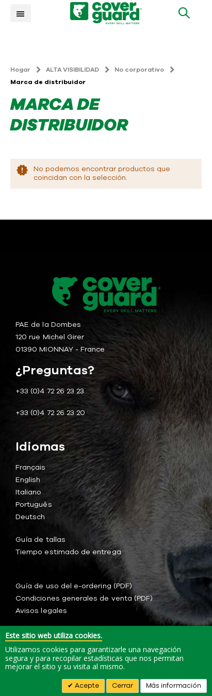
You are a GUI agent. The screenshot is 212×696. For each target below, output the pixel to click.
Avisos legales (41, 611)
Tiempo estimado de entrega (68, 552)
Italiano (28, 492)
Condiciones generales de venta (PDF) (84, 598)
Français (30, 467)
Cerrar (122, 685)
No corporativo (139, 70)
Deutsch (30, 517)
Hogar (20, 69)
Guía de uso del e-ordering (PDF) (73, 586)
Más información (173, 685)
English (27, 480)
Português (33, 504)
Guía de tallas (40, 539)
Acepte (86, 685)
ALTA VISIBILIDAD (72, 70)
